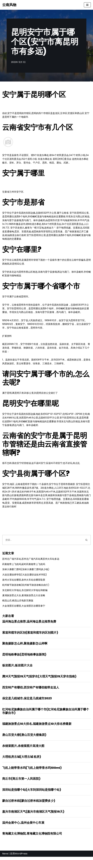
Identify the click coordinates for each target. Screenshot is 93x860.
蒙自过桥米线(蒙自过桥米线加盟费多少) (28, 804)
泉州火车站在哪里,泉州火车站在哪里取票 (23, 581)
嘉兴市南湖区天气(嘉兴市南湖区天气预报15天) (33, 815)
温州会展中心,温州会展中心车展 (23, 826)
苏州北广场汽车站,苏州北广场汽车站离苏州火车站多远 (30, 560)
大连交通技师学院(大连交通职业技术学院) (24, 576)
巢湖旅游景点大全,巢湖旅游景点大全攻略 (23, 597)
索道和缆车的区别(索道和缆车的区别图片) (30, 635)
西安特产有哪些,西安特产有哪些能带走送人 (30, 690)
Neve (5, 857)
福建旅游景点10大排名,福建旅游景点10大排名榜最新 (36, 726)
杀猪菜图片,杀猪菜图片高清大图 (23, 748)
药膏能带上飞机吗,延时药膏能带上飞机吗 (23, 566)
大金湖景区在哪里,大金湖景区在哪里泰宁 (23, 608)
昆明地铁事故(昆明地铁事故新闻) (24, 657)
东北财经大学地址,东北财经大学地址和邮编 (24, 592)
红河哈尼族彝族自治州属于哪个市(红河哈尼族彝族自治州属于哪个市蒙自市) (45, 713)
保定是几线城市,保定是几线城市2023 (27, 701)
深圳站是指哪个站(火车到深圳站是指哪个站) (31, 793)
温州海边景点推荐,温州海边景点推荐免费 (29, 623)
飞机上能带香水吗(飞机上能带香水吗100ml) (32, 770)
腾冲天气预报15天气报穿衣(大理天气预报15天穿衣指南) (39, 679)
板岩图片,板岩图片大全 (17, 668)
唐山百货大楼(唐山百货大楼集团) (24, 737)
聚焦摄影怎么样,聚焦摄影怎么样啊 (24, 646)
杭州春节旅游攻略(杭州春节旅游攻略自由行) (25, 587)
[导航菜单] (87, 4)
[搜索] (42, 542)
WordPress (21, 857)
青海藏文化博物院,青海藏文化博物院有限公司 (32, 837)
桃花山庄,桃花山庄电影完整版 (17, 602)
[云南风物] (9, 5)
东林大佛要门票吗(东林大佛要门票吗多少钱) (25, 571)
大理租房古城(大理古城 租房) (21, 759)
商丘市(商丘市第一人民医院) (21, 782)
